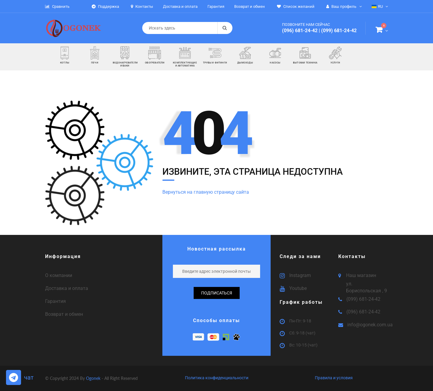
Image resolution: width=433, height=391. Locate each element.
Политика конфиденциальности (216, 377)
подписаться (216, 293)
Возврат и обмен (64, 314)
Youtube (298, 288)
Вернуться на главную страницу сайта (205, 192)
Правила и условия (334, 377)
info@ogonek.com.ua (370, 325)
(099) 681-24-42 (339, 30)
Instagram (300, 275)
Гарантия (55, 301)
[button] (382, 30)
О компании (58, 275)
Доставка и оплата (66, 288)
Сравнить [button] (57, 6)
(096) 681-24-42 (300, 30)
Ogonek (94, 378)
